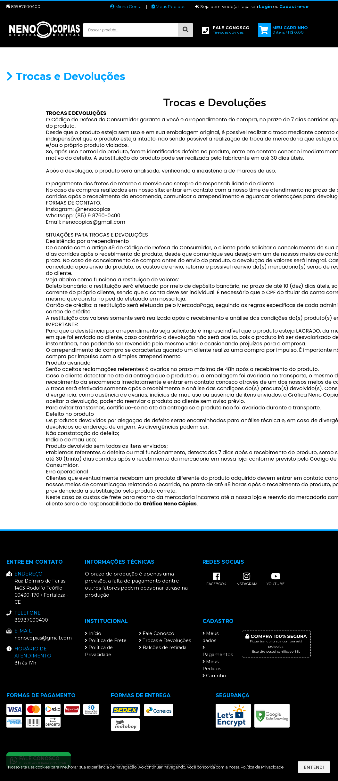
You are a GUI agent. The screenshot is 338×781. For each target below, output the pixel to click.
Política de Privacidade (99, 651)
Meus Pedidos (168, 6)
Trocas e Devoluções (165, 640)
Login (265, 6)
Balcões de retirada (162, 647)
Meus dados (210, 637)
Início (93, 633)
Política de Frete (106, 640)
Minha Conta (126, 6)
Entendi (314, 767)
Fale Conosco (156, 633)
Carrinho (214, 676)
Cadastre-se (294, 6)
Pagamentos (217, 651)
